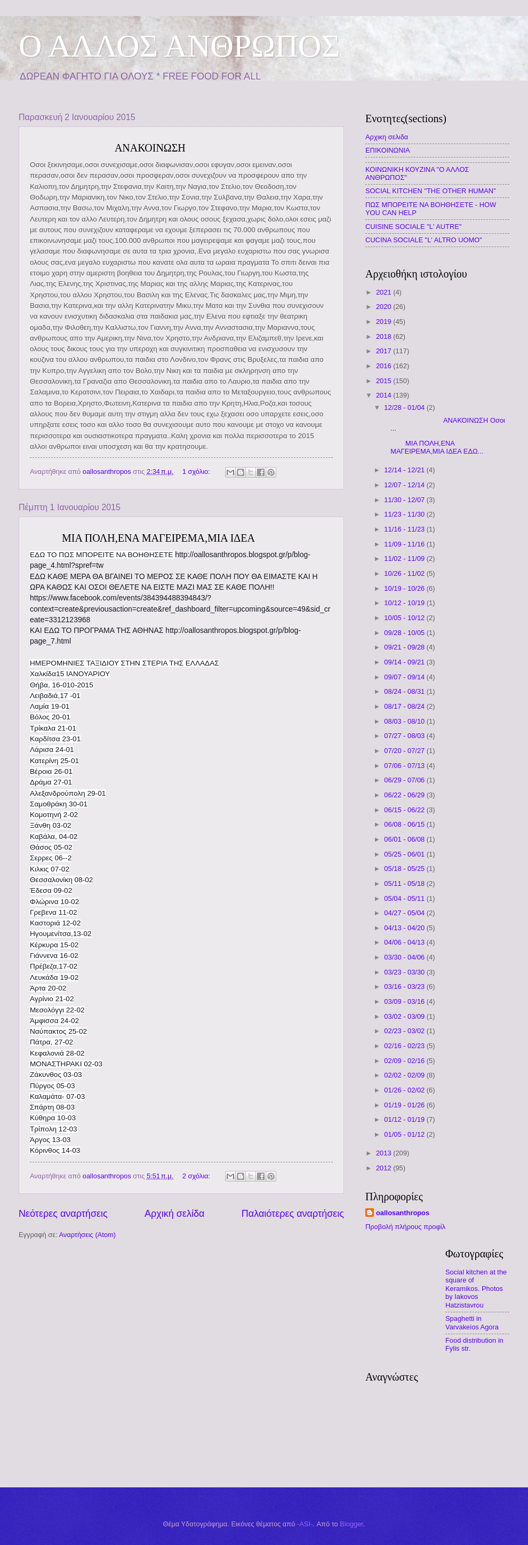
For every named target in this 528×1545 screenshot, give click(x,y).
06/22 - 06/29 (405, 795)
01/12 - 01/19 (405, 1119)
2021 (384, 292)
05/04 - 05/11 (405, 898)
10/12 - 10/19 (405, 603)
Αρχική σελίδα (174, 1213)
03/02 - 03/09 (405, 1016)
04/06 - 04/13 (405, 942)
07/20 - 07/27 (405, 751)
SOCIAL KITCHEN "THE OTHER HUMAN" (430, 191)
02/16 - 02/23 (405, 1046)
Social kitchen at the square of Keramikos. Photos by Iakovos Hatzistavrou (476, 1288)
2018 (384, 336)
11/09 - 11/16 (405, 544)
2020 (384, 307)
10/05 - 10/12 (405, 618)
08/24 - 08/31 (405, 691)
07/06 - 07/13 (405, 766)
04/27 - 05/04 (405, 913)
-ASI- (305, 1524)
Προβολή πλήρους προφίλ (405, 1227)
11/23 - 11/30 (405, 514)
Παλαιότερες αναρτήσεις (293, 1213)
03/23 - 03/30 (405, 972)
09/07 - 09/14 (405, 677)
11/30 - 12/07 (405, 500)
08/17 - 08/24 (405, 706)
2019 (384, 322)
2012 (384, 1168)
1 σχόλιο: (197, 472)
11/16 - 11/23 (405, 529)
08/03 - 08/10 (405, 721)
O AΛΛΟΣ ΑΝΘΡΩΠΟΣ (179, 46)
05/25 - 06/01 (405, 854)
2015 (384, 381)
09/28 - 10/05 (405, 633)
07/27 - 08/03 (405, 736)
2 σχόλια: (197, 1176)
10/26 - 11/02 (405, 573)
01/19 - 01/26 (405, 1105)
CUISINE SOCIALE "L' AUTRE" (413, 227)
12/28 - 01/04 (405, 407)
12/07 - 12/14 (405, 485)
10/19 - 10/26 (405, 588)
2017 (384, 351)
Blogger (351, 1524)
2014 (384, 395)
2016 (384, 366)
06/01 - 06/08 (405, 839)
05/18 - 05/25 (405, 869)
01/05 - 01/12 (405, 1134)
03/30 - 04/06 (405, 957)
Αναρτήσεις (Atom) (87, 1235)
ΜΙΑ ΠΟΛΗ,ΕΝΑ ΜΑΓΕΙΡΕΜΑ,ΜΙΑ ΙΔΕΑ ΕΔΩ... (432, 447)
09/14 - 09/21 (405, 662)
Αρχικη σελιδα (386, 137)
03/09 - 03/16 (405, 1001)
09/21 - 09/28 (405, 647)
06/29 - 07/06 (405, 780)
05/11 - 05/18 (405, 884)
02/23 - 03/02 (405, 1031)
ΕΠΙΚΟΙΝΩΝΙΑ (387, 150)
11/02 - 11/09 (405, 558)
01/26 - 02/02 (405, 1090)
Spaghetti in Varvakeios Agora (472, 1322)
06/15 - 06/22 (405, 810)
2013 (384, 1153)
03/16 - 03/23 (405, 987)
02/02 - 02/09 (405, 1075)
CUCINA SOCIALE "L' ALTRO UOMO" (423, 240)
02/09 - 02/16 (405, 1061)
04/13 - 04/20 (405, 928)
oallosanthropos (402, 1213)
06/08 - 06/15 (405, 824)
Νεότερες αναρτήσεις (63, 1213)
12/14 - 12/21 (405, 470)
